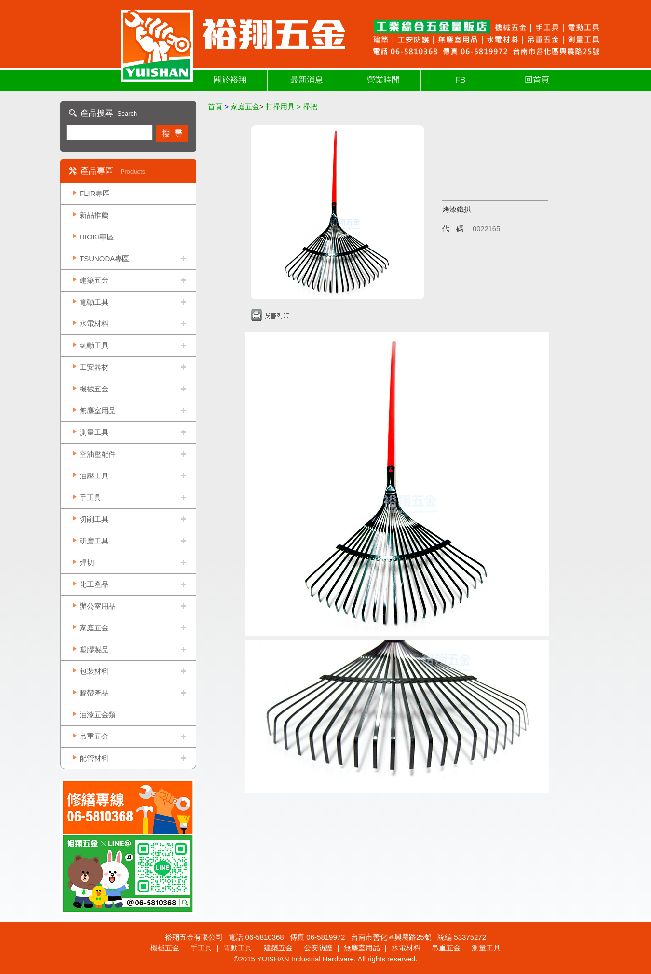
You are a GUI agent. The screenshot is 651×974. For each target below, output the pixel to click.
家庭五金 (94, 628)
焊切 (87, 562)
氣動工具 (94, 345)
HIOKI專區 (97, 237)
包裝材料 (94, 671)
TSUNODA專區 (104, 258)
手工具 (90, 497)
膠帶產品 (94, 693)
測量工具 (94, 432)
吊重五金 (94, 736)
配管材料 (94, 758)
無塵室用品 (98, 410)
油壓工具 (94, 476)
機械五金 (94, 389)
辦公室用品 (98, 606)
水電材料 (94, 324)
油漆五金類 (98, 714)
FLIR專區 (95, 193)
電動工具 (94, 302)
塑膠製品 (94, 649)
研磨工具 (94, 541)
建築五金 (94, 280)
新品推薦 (94, 215)
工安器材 (94, 367)
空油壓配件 (98, 454)
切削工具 (94, 519)
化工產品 (94, 584)
